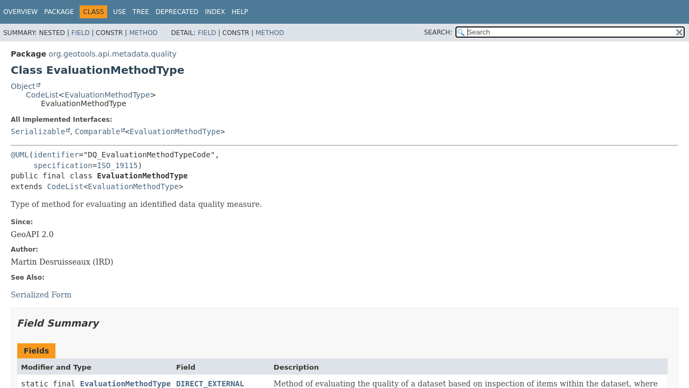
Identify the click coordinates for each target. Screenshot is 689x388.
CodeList (42, 95)
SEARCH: (438, 32)
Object (23, 86)
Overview (20, 12)
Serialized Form (41, 294)
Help (239, 12)
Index (215, 12)
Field (80, 33)
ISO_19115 (117, 165)
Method (143, 33)
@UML (20, 154)
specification (63, 165)
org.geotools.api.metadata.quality (112, 54)
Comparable (97, 131)
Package (59, 12)
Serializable (38, 131)
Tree (140, 12)
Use (119, 12)
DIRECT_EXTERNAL (210, 383)
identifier (56, 154)
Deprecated (177, 12)
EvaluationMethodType (107, 95)
